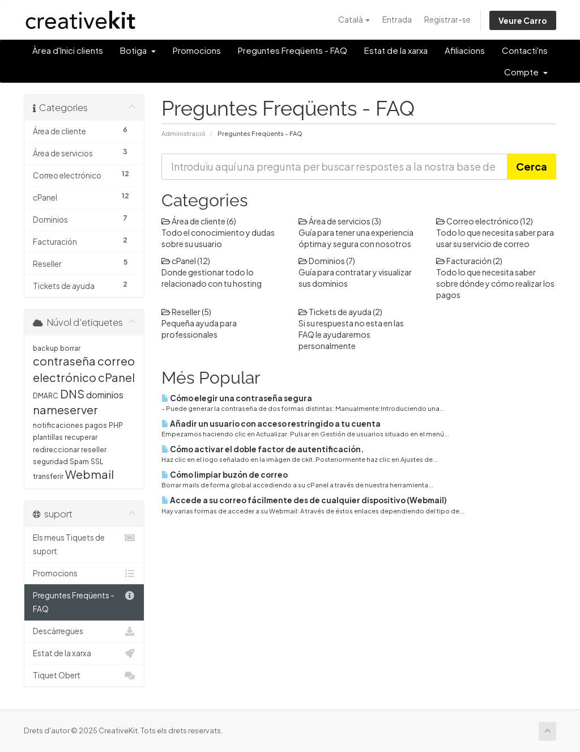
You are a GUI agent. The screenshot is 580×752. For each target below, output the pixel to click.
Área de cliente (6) (198, 221)
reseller (93, 449)
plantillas (48, 437)
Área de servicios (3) (339, 221)
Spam (79, 461)
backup (45, 348)
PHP (116, 425)
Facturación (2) (469, 261)
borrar (70, 348)
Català (354, 19)
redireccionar (56, 449)
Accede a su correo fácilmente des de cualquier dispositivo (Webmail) (304, 500)
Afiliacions (465, 50)
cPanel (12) (185, 261)
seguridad (50, 461)
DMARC (45, 396)
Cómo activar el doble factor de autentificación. (262, 449)
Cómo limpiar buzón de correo (224, 474)
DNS (72, 393)
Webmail (89, 474)
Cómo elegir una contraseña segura (236, 398)
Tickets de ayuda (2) (340, 312)
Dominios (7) (326, 261)
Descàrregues (84, 631)
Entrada (397, 19)
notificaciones (58, 425)
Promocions (197, 50)
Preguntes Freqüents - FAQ (292, 50)
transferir (48, 476)
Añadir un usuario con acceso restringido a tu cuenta (271, 423)
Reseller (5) (186, 312)
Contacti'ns (525, 50)
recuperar (81, 437)
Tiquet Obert (84, 675)
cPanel (116, 377)
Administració (183, 133)
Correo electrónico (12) (484, 221)
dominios (104, 395)
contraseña (64, 361)
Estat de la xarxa (396, 50)
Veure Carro (522, 20)
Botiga (138, 50)
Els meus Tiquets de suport (84, 543)
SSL (97, 461)
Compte (526, 71)
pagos (96, 425)
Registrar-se (447, 19)
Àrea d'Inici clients (67, 50)
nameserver (65, 409)
